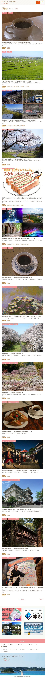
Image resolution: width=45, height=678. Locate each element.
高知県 (27, 244)
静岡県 (18, 86)
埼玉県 (13, 86)
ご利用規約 (5, 651)
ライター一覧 (14, 649)
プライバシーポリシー (34, 649)
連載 (11, 644)
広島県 (18, 244)
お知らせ (5, 649)
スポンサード (21, 644)
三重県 (27, 86)
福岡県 (8, 86)
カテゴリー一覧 (33, 644)
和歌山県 (9, 125)
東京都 (23, 125)
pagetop (22, 641)
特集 (4, 644)
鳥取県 (22, 244)
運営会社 (23, 649)
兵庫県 (13, 244)
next (41, 599)
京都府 (8, 47)
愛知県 (13, 205)
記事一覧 (5, 646)
